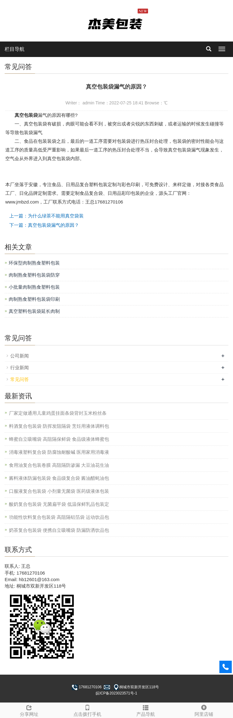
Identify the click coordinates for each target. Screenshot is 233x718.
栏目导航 (14, 49)
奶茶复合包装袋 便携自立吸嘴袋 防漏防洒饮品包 (59, 530)
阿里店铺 (204, 710)
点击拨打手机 (87, 710)
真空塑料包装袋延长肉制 (34, 311)
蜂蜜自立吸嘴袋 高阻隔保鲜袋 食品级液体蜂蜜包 (59, 439)
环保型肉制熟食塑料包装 (34, 262)
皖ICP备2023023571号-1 (116, 693)
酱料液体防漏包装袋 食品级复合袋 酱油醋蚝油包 (59, 478)
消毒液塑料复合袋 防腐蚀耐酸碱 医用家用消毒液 (59, 452)
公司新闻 (19, 355)
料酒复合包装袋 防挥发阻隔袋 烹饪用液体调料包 (59, 426)
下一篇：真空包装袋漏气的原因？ (44, 225)
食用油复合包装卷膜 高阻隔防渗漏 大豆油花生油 (59, 465)
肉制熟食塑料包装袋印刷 (34, 299)
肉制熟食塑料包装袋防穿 (34, 275)
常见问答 (19, 379)
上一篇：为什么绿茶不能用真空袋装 (46, 215)
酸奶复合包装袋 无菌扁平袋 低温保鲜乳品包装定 (59, 504)
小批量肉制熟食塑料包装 (34, 287)
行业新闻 (19, 367)
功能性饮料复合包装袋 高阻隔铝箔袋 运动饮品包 (59, 517)
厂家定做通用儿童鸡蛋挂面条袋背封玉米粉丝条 (58, 413)
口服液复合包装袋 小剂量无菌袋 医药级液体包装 (59, 491)
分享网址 (29, 710)
